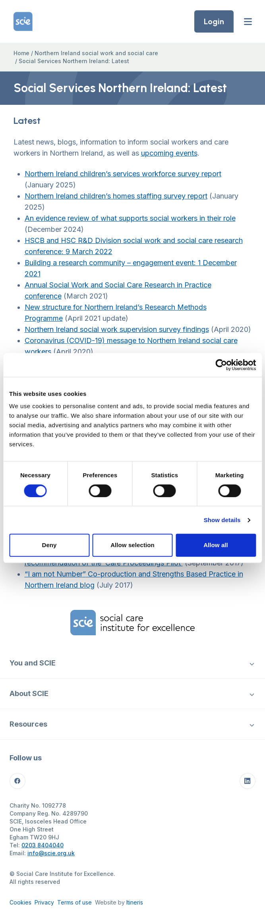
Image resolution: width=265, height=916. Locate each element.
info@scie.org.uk (51, 853)
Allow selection (132, 545)
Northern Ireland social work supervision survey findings (117, 329)
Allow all (215, 545)
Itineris (134, 902)
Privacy (44, 902)
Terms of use (74, 902)
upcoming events (169, 153)
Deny (49, 545)
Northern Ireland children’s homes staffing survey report (116, 196)
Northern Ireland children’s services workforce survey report (123, 174)
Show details (222, 520)
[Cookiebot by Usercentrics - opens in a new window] (221, 365)
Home (21, 53)
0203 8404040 (42, 845)
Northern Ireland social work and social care (96, 53)
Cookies (20, 902)
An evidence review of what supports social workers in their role (130, 218)
